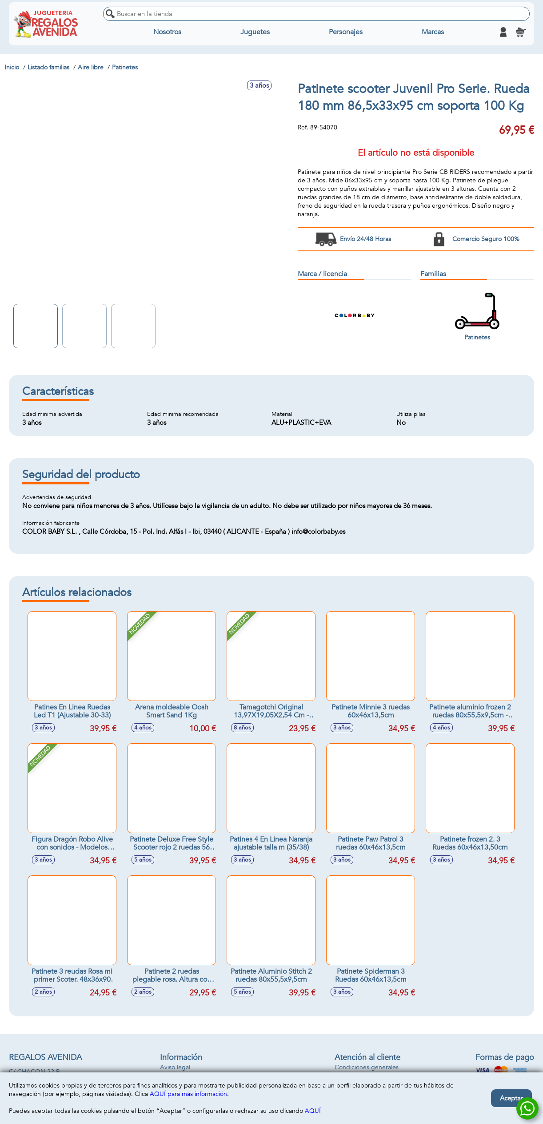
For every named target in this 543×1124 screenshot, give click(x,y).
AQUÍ (313, 1111)
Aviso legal (175, 1067)
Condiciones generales (367, 1067)
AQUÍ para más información (188, 1094)
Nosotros (167, 32)
